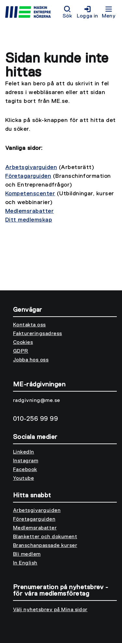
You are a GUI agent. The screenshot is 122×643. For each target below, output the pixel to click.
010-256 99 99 (35, 419)
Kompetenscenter (30, 194)
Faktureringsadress (37, 333)
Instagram (25, 461)
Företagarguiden (28, 176)
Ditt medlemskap (28, 220)
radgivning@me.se (36, 400)
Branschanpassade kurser (45, 545)
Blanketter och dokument (45, 537)
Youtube (23, 478)
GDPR (20, 351)
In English (25, 563)
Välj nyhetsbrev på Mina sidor (50, 610)
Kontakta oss (29, 325)
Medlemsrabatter (29, 211)
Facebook (25, 469)
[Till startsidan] (32, 13)
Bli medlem (27, 554)
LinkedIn (23, 452)
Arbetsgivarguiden (31, 167)
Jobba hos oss (30, 360)
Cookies (23, 342)
